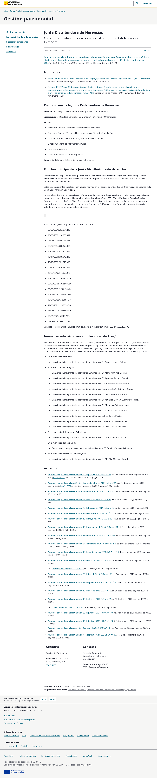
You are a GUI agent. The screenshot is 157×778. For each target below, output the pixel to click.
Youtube (25, 746)
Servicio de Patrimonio (77, 690)
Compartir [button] (147, 50)
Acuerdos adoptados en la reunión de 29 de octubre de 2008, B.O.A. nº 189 (81, 535)
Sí (44, 699)
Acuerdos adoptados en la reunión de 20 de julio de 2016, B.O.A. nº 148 (80, 574)
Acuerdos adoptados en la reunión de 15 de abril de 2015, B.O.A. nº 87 (79, 560)
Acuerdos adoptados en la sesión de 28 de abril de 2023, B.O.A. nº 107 (79, 628)
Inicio (6, 11)
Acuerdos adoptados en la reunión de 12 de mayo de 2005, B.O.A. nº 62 (80, 518)
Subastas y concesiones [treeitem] (17, 42)
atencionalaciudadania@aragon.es (19, 719)
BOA (24, 735)
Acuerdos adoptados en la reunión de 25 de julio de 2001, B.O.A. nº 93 (79, 474)
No (52, 699)
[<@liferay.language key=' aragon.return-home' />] (13, 3)
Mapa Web (87, 756)
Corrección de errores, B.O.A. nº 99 (67, 568)
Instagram (37, 746)
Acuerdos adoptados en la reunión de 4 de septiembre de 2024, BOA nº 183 (82, 634)
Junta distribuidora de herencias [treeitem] (22, 37)
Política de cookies (27, 756)
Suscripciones (104, 756)
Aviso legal (8, 756)
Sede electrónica (11, 735)
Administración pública (26, 11)
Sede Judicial (83, 735)
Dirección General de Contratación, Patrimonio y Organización (111, 690)
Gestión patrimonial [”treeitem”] (15, 32)
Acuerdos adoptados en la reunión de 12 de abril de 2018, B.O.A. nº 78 (79, 590)
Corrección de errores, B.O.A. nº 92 (67, 607)
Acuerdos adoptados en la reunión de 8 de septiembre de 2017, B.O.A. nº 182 (83, 582)
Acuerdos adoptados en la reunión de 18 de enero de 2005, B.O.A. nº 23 (80, 513)
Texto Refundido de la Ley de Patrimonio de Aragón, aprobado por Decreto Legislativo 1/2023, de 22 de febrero (99, 78)
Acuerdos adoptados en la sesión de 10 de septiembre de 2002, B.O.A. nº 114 (82, 483)
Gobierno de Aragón (13, 764)
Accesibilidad (71, 756)
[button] (137, 3)
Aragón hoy (68, 735)
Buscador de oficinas (13, 723)
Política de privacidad (50, 756)
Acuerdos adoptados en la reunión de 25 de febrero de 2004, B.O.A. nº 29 (81, 508)
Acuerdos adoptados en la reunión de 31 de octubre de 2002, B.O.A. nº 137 (81, 491)
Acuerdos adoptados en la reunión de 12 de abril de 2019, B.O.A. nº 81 (79, 599)
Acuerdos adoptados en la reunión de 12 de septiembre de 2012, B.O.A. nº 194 (83, 552)
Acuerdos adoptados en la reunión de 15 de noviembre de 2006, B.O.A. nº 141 (83, 527)
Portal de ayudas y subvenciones (45, 735)
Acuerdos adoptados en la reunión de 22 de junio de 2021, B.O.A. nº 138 (80, 612)
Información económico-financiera (51, 11)
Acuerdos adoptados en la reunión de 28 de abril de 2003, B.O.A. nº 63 (79, 499)
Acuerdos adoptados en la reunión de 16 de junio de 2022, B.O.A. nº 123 (80, 621)
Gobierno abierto (100, 735)
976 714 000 (9, 715)
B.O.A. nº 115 (65, 486)
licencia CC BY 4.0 (33, 761)
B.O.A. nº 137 (59, 477)
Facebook (12, 746)
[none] (22, 32)
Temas (13, 11)
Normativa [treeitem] (11, 51)
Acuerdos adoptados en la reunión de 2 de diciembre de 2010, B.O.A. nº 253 (82, 543)
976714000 (51, 665)
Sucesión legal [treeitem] (13, 46)
